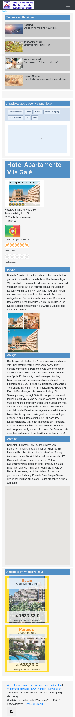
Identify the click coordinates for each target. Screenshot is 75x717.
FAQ (33, 688)
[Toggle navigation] (68, 5)
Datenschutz (36, 685)
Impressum (20, 685)
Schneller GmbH (34, 703)
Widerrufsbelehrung (18, 688)
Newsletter (54, 688)
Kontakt (42, 688)
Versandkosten (53, 685)
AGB (9, 685)
